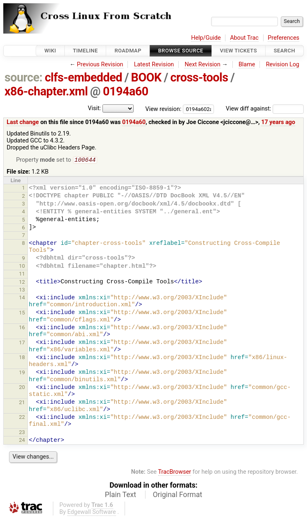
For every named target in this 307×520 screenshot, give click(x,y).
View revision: (164, 108)
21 (22, 403)
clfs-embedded (83, 77)
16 (22, 328)
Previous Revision (100, 64)
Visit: (94, 108)
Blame (247, 64)
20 (22, 388)
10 (22, 267)
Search (284, 50)
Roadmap (127, 50)
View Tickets (238, 50)
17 (22, 343)
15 (22, 313)
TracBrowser (174, 472)
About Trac (244, 37)
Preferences (283, 37)
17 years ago (278, 122)
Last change (23, 122)
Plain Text (120, 495)
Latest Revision (154, 64)
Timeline (85, 50)
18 (22, 358)
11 (22, 274)
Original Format (177, 495)
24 (22, 441)
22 (22, 418)
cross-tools (199, 77)
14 (22, 298)
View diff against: (265, 108)
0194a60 (125, 91)
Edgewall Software (91, 512)
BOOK (146, 77)
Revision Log (283, 64)
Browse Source (180, 50)
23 (22, 433)
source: (24, 77)
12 (22, 283)
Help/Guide (206, 37)
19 (22, 373)
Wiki (50, 50)
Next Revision (202, 64)
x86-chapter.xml (46, 91)
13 (22, 290)
